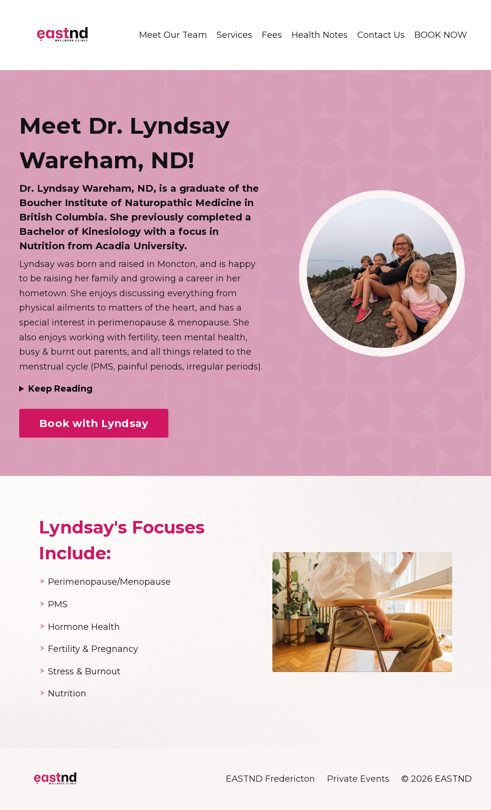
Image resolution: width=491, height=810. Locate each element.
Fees (272, 35)
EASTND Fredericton (270, 779)
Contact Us (381, 35)
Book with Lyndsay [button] (93, 423)
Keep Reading (60, 388)
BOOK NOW (440, 35)
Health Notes (320, 35)
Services (234, 35)
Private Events (358, 779)
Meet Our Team (173, 35)
